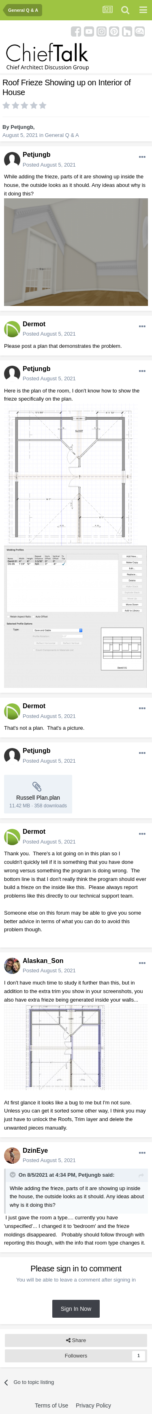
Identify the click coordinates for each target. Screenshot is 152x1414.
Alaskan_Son (43, 960)
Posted (49, 165)
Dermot (34, 324)
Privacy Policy (93, 1405)
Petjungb (22, 127)
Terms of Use (51, 1405)
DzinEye (35, 1150)
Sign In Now (76, 1309)
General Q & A (62, 135)
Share (76, 1340)
